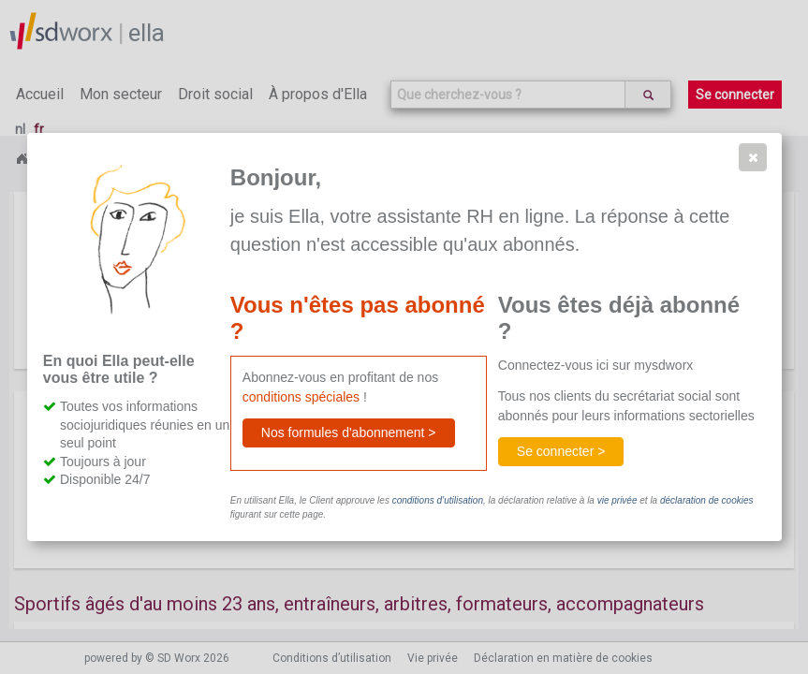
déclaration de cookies (707, 500)
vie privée (617, 500)
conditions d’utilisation (437, 500)
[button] (753, 157)
